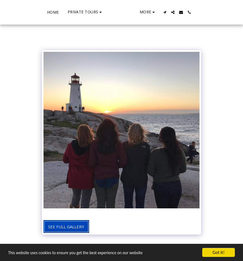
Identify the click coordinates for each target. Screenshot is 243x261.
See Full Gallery (66, 226)
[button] (65, 12)
